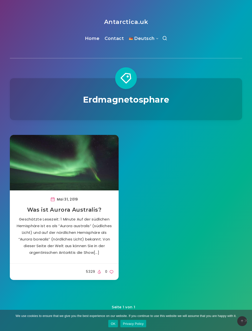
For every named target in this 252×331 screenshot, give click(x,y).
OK (113, 324)
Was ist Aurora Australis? (64, 209)
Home (92, 38)
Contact (114, 38)
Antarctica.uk (126, 21)
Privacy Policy (133, 324)
